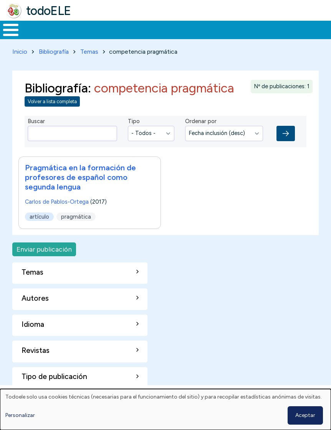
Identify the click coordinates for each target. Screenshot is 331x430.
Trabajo (132, 29)
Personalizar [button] (20, 415)
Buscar (309, 29)
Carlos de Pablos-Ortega (57, 200)
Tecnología (223, 29)
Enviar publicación (44, 248)
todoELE (48, 10)
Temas (89, 50)
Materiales (37, 29)
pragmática (76, 215)
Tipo (134, 120)
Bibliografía (54, 50)
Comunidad (274, 29)
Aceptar (305, 415)
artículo (39, 215)
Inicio (6, 29)
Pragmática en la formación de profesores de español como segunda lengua (80, 175)
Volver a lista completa (52, 100)
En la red (175, 29)
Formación (86, 29)
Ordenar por (201, 120)
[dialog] (165, 409)
